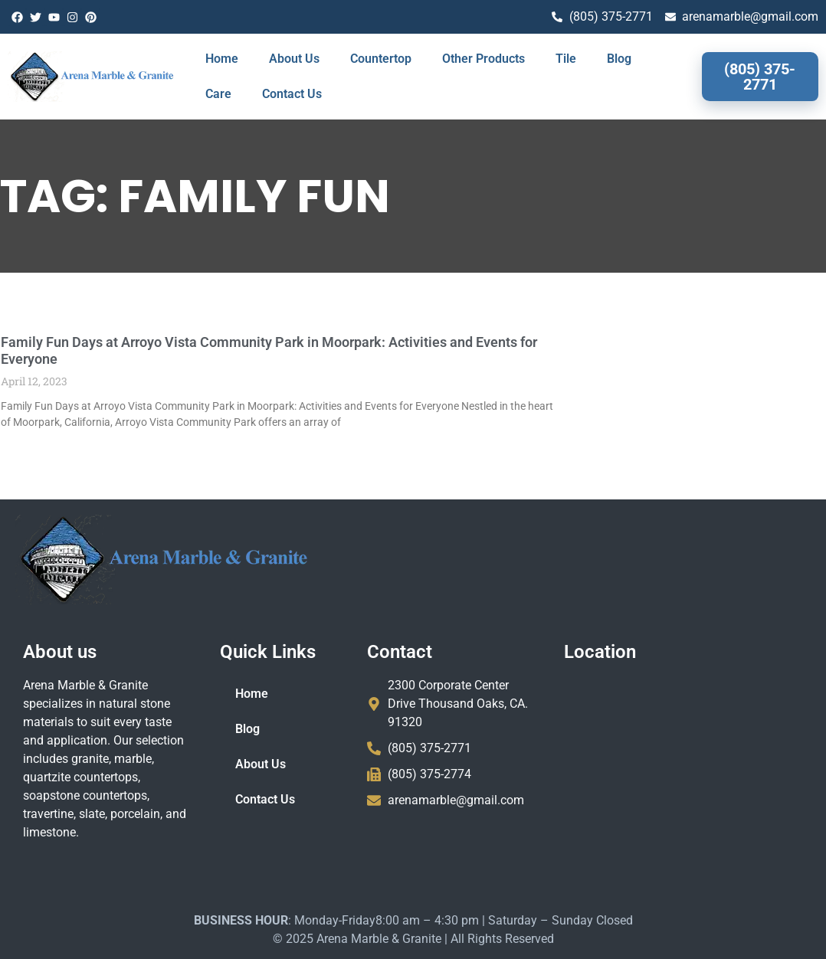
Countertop (380, 58)
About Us (294, 58)
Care (218, 94)
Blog (619, 58)
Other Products (483, 58)
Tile (566, 58)
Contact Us (292, 94)
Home (221, 58)
